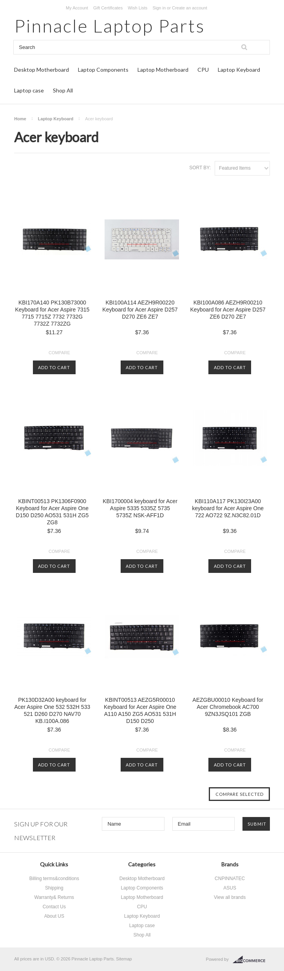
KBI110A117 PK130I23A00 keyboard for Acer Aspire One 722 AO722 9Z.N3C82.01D (228, 508)
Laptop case (29, 90)
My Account (77, 7)
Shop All (63, 90)
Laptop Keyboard (239, 69)
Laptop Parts (109, 25)
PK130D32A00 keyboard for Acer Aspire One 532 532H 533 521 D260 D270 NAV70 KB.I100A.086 (52, 710)
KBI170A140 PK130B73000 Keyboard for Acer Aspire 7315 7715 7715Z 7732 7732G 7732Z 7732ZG (52, 313)
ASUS (229, 888)
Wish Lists (137, 7)
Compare (59, 352)
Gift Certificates (108, 7)
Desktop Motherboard (41, 69)
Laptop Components (103, 69)
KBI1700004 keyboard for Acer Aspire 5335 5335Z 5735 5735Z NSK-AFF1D (140, 508)
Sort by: (200, 167)
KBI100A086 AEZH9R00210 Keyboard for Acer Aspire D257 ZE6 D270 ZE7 (228, 309)
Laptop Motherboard (162, 69)
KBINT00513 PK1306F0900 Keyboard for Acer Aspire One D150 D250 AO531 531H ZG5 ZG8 (52, 511)
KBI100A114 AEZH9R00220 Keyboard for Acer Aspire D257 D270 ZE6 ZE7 (139, 309)
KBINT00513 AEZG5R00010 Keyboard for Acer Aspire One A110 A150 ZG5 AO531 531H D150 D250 (140, 710)
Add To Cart (54, 367)
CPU (203, 69)
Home (20, 118)
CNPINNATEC (230, 878)
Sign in (159, 7)
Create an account (189, 7)
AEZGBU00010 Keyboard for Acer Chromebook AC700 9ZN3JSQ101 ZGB (227, 707)
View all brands (230, 897)
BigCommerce (251, 959)
